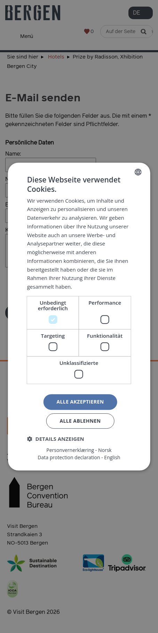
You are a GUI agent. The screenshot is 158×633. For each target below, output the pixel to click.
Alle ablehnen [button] (80, 420)
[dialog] (79, 316)
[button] (55, 439)
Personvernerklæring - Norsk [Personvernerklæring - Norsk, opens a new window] (78, 450)
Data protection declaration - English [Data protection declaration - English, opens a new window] (79, 457)
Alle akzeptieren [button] (80, 401)
